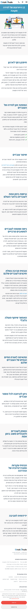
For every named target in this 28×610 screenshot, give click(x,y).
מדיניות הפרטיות (15, 598)
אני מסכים (14, 602)
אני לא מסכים (14, 607)
